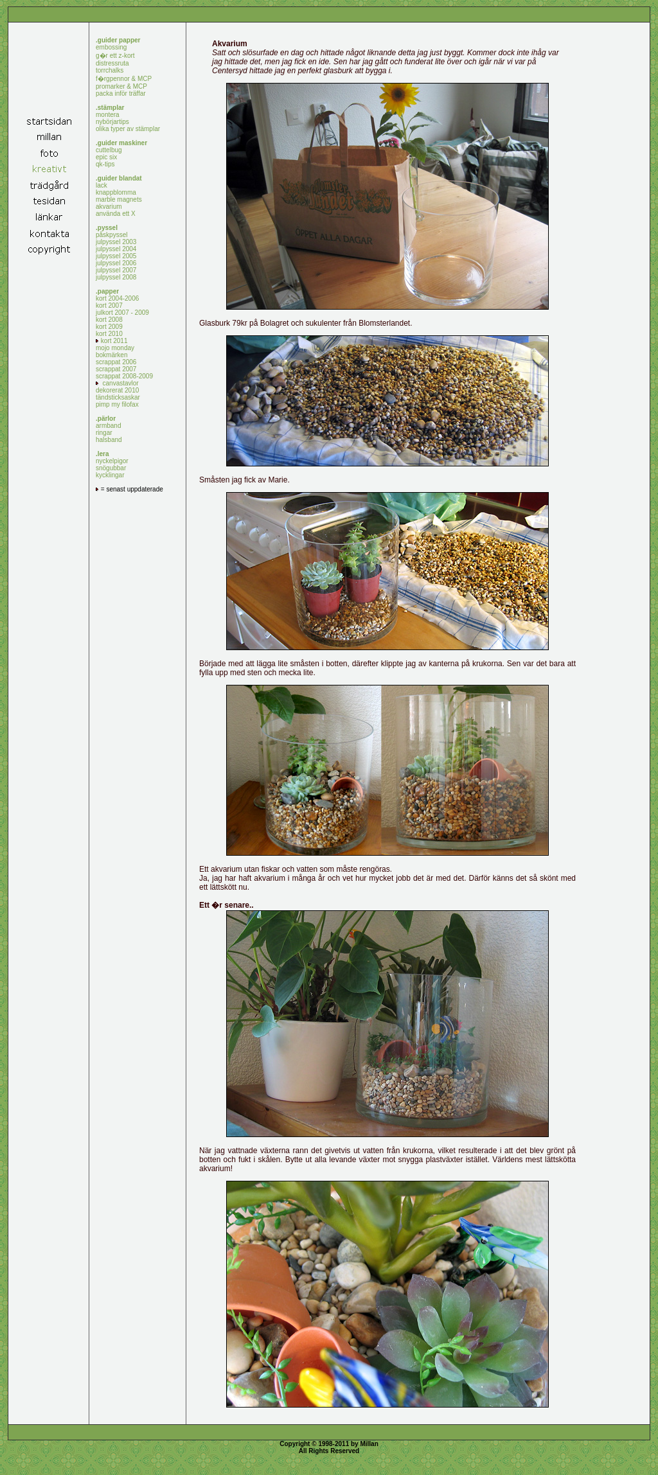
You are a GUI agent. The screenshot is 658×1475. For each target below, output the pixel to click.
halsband (109, 439)
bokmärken (111, 354)
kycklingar (110, 475)
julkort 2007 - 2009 (122, 312)
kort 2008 (109, 319)
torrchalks (109, 70)
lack (101, 185)
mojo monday (115, 347)
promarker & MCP (121, 86)
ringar (104, 432)
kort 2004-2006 (117, 298)
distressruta (112, 63)
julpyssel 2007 (116, 270)
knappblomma (116, 192)
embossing (111, 47)
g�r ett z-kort (115, 55)
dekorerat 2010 (117, 390)
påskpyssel (111, 234)
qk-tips (105, 164)
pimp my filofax (117, 404)
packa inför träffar (121, 93)
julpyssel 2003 (116, 241)
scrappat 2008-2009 (124, 376)
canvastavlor (117, 383)
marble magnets (119, 199)
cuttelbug (109, 150)
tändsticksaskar (118, 397)
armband (108, 425)
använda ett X (116, 213)
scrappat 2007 (116, 369)
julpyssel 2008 (116, 277)
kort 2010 (109, 333)
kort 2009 (109, 326)
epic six (106, 157)
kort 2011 (111, 340)
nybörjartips (112, 121)
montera (108, 114)
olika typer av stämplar (128, 128)
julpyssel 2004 (116, 248)
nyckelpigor (112, 460)
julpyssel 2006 (116, 263)
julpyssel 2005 (116, 256)
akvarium (109, 206)
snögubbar (111, 468)
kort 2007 (109, 305)
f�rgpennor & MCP (124, 78)
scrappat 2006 (116, 362)
